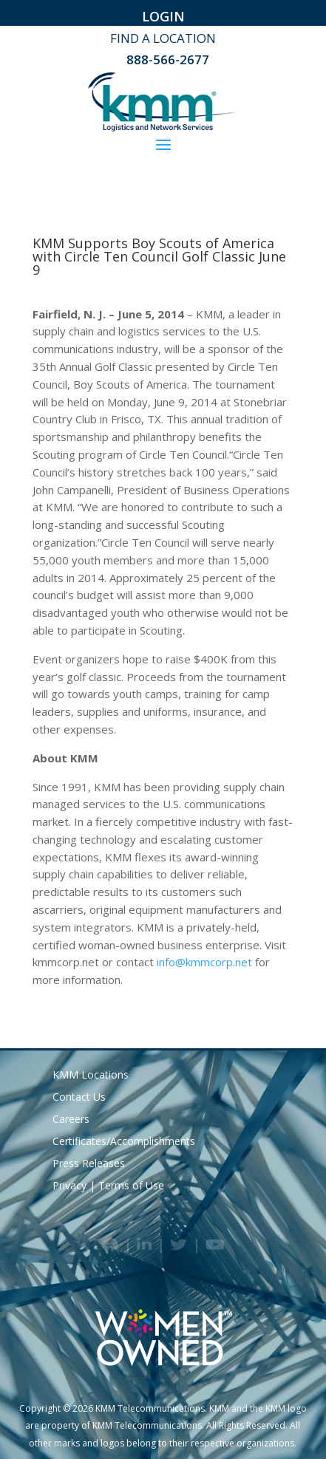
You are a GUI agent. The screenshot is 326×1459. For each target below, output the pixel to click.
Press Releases (88, 1164)
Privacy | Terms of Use (108, 1186)
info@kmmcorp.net (204, 961)
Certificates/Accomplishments (123, 1142)
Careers (70, 1120)
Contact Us (79, 1098)
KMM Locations (90, 1076)
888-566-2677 (167, 59)
